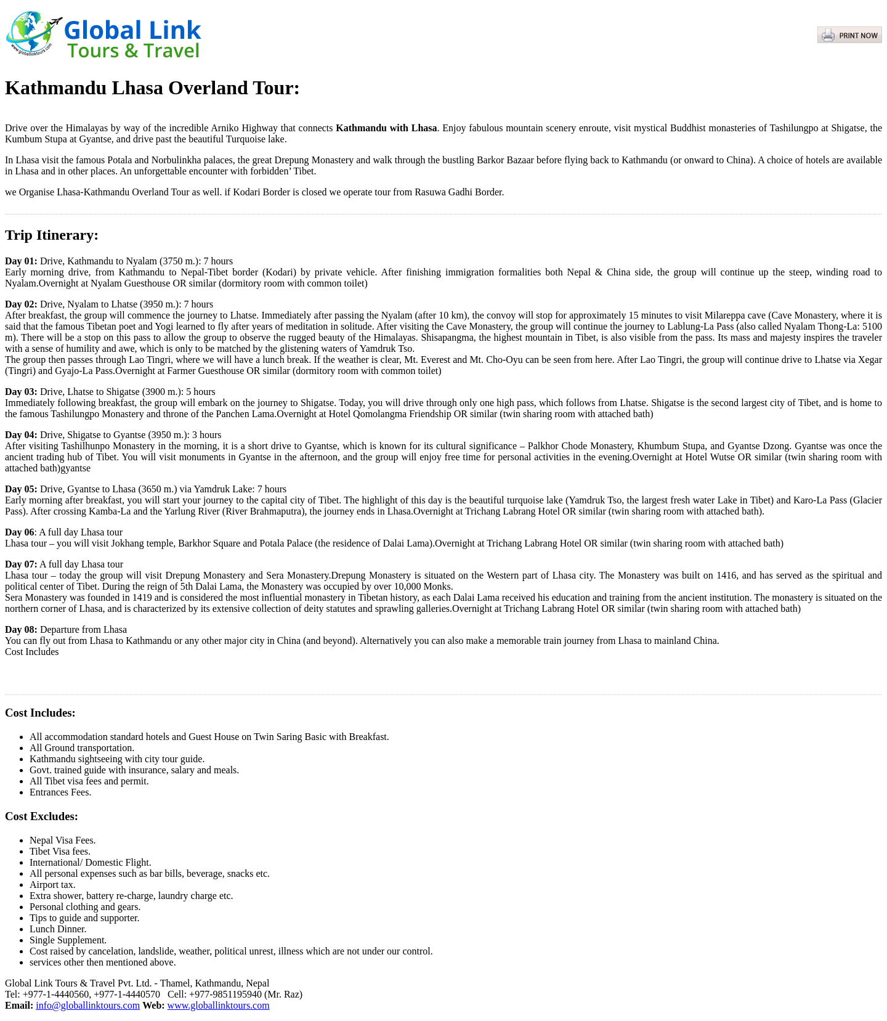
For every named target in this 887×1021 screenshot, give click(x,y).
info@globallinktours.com (88, 1005)
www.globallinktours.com (219, 1005)
